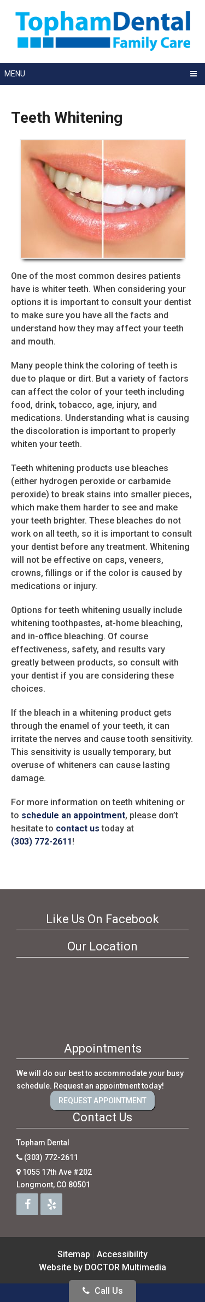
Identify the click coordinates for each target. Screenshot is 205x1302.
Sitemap (73, 1254)
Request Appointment (102, 1100)
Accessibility (122, 1254)
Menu (14, 73)
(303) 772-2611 (41, 841)
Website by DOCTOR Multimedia (102, 1267)
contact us (77, 828)
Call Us (103, 1291)
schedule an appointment (73, 815)
